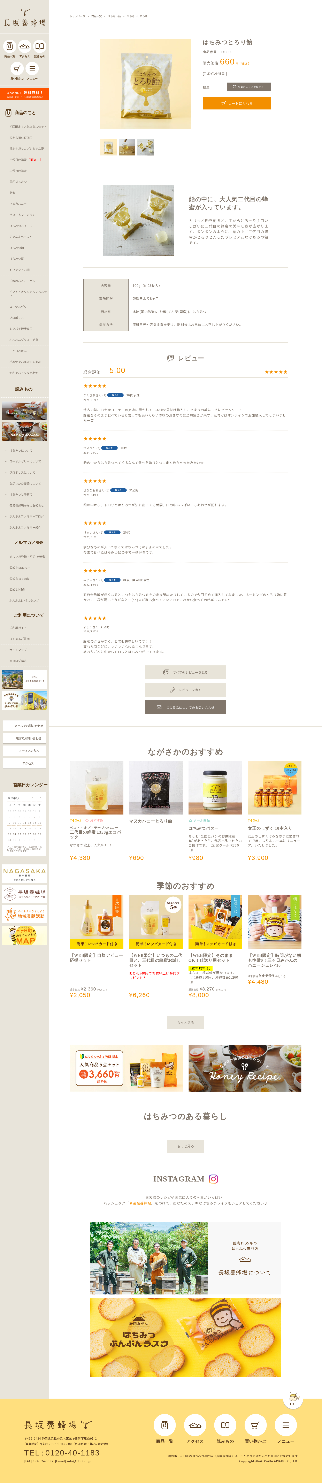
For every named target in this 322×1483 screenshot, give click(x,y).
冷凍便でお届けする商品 (25, 362)
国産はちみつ (18, 181)
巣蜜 (12, 193)
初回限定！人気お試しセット (28, 126)
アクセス (28, 763)
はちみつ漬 (16, 259)
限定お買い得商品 (20, 138)
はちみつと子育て (20, 494)
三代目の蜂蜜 (26, 160)
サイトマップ (18, 650)
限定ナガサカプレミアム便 (26, 148)
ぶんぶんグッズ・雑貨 (23, 340)
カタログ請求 (18, 661)
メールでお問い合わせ (29, 725)
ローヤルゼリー (19, 307)
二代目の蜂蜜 (18, 171)
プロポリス (16, 318)
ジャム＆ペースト (20, 237)
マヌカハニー (18, 203)
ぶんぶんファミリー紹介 (25, 527)
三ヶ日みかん (18, 351)
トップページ (77, 16)
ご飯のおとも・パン (22, 281)
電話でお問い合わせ (28, 738)
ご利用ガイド (18, 628)
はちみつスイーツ (20, 226)
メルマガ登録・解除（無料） (28, 557)
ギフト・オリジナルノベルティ (28, 294)
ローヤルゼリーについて (25, 461)
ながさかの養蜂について (25, 483)
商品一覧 (96, 16)
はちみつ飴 (16, 248)
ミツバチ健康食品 (20, 329)
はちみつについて (20, 450)
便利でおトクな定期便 (23, 373)
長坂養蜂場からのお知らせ (26, 505)
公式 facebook (19, 578)
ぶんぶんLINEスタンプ (24, 600)
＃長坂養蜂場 (140, 1203)
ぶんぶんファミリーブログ (26, 516)
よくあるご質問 (19, 639)
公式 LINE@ (17, 589)
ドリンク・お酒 (19, 270)
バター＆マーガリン (22, 215)
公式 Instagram (19, 567)
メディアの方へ (29, 750)
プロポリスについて (22, 472)
